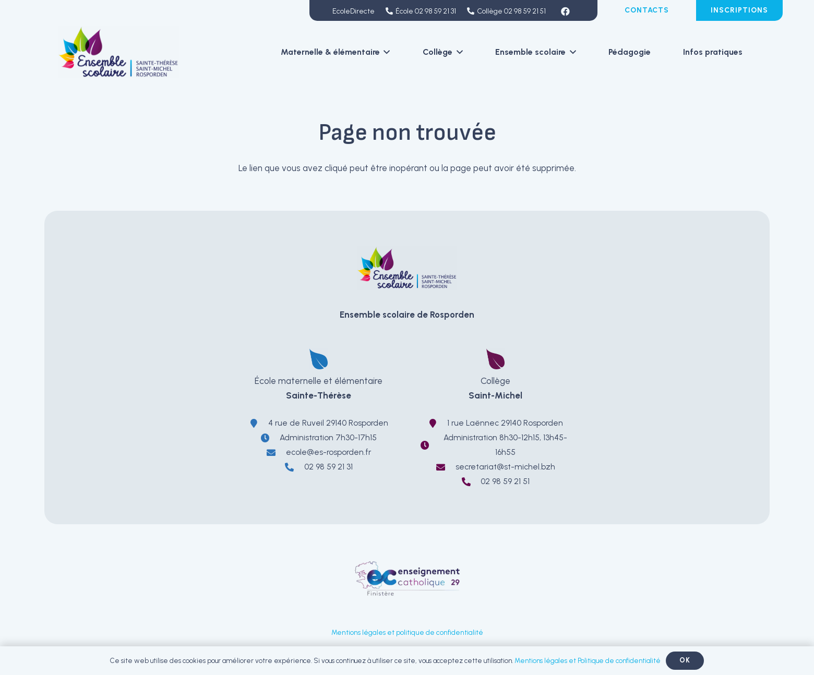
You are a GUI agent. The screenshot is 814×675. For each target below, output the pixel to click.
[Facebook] (565, 11)
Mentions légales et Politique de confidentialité (587, 661)
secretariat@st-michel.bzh (505, 467)
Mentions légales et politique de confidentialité (407, 632)
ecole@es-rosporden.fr (328, 452)
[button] (385, 52)
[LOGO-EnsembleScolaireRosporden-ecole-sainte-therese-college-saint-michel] (118, 52)
